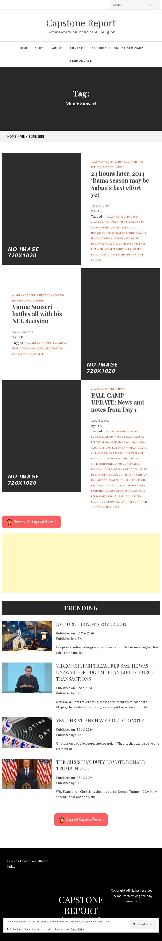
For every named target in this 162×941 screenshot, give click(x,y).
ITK (99, 211)
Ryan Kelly (117, 501)
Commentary (134, 161)
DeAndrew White (118, 469)
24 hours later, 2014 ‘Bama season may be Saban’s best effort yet (120, 183)
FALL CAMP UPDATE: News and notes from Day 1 (117, 402)
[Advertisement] (81, 563)
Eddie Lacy (135, 233)
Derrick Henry (100, 474)
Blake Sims (114, 458)
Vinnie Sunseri (33, 353)
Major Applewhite (112, 249)
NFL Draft (52, 348)
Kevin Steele (113, 243)
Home (23, 48)
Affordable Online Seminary (117, 48)
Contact (77, 48)
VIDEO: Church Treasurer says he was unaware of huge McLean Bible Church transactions (105, 672)
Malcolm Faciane (126, 490)
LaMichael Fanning (133, 485)
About (57, 48)
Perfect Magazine (136, 896)
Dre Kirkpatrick (116, 233)
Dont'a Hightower (115, 227)
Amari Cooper (139, 447)
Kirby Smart (131, 243)
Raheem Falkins (109, 496)
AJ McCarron (116, 431)
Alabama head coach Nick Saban (113, 222)
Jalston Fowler (107, 480)
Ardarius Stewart (125, 453)
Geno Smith (119, 474)
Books (40, 48)
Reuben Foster (131, 496)
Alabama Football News (108, 161)
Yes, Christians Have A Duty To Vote (100, 720)
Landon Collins (102, 490)
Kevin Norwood (109, 485)
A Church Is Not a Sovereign (91, 624)
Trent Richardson (122, 254)
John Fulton (128, 480)
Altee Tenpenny (118, 447)
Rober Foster (100, 501)
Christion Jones (102, 463)
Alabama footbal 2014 (123, 216)
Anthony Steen (101, 453)
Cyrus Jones (123, 463)
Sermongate (81, 60)
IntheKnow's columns (106, 167)
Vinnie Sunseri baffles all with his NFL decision (37, 314)
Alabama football (41, 343)
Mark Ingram (100, 254)
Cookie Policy (77, 929)
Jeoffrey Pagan (123, 238)
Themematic (131, 901)
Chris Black (131, 458)
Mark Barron (135, 249)
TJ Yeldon (132, 501)
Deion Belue (139, 469)
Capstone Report (81, 22)
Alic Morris (99, 447)
